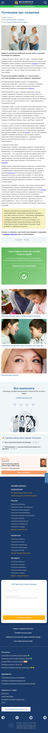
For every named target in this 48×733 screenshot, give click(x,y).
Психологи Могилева (18, 570)
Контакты (5, 693)
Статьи (9, 17)
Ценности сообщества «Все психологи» (15, 667)
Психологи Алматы (18, 539)
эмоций (34, 63)
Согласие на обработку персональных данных (18, 684)
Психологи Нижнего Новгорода (22, 515)
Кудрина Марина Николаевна (17, 22)
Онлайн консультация (23, 633)
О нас (3, 702)
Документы (6, 674)
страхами (43, 190)
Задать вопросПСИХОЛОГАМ (46, 478)
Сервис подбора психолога (23, 629)
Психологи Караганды (19, 547)
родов (27, 132)
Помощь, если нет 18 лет (10, 664)
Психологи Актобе (17, 550)
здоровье (4, 162)
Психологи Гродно (18, 573)
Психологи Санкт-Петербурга (22, 507)
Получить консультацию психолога (24, 6)
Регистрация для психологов (16, 709)
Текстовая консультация (23, 641)
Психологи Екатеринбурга (20, 513)
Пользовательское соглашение (13, 678)
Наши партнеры (7, 696)
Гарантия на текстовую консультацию (15, 658)
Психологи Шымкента (19, 545)
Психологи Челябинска (19, 524)
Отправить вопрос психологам (12, 699)
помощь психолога (11, 234)
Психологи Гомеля (17, 564)
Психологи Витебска (18, 567)
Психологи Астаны (17, 542)
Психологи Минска (18, 562)
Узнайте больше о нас (24, 398)
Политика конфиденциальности (13, 681)
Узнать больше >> (24, 472)
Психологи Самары (18, 527)
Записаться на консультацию (24, 266)
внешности (11, 173)
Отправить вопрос (24, 618)
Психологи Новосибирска (20, 510)
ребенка (31, 88)
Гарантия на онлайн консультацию (14, 655)
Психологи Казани (17, 518)
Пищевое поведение (17, 20)
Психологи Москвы (18, 504)
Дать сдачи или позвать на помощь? (17, 442)
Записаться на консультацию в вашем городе (23, 637)
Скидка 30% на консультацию (12, 661)
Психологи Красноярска (19, 521)
